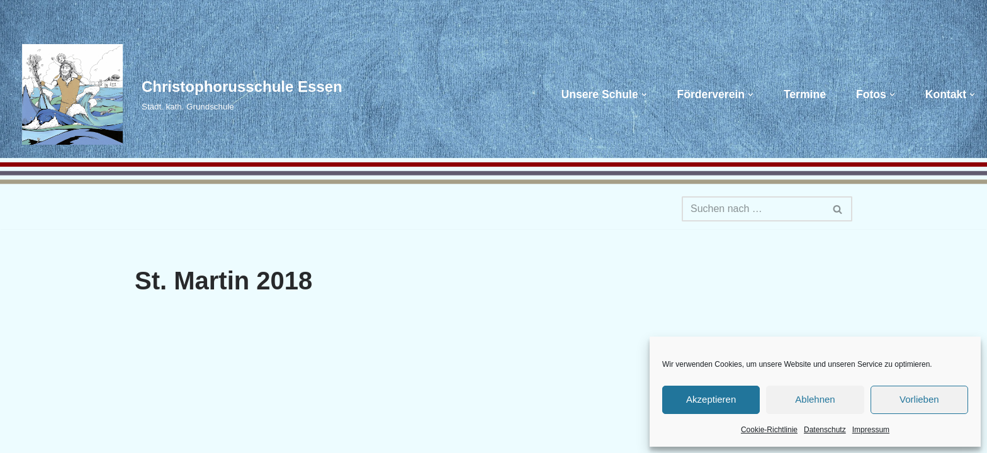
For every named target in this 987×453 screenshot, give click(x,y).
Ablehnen (815, 399)
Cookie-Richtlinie (769, 429)
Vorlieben (919, 399)
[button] (644, 95)
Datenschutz (825, 429)
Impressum (870, 429)
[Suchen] (753, 208)
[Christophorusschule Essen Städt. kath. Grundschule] (175, 94)
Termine (805, 94)
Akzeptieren (711, 399)
